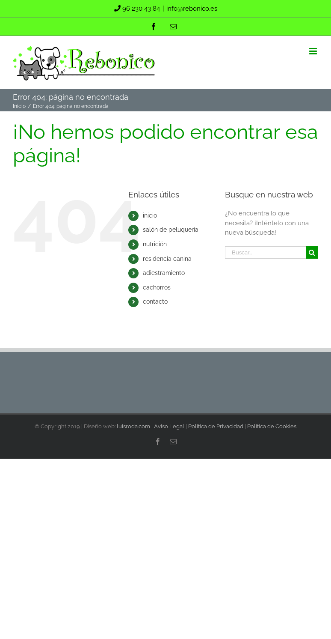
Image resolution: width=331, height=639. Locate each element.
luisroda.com (133, 426)
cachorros (157, 287)
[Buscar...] (265, 252)
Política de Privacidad (215, 426)
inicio (150, 215)
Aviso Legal (169, 426)
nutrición (155, 244)
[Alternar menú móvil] (313, 51)
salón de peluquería (170, 229)
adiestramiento (164, 272)
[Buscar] (312, 252)
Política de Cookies (271, 426)
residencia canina (167, 258)
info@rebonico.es (191, 8)
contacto (155, 301)
